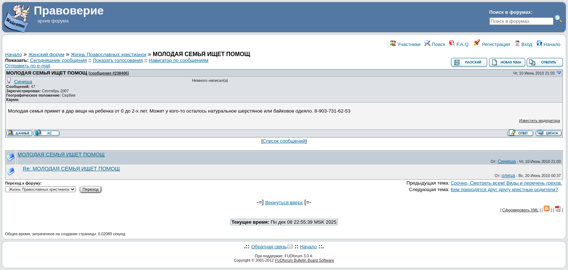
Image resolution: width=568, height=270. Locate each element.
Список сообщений (284, 141)
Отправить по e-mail (27, 65)
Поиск (435, 44)
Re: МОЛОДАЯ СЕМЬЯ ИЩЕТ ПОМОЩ (71, 169)
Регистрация (492, 44)
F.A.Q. (459, 44)
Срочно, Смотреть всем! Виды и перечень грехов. (506, 183)
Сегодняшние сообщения (58, 60)
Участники (405, 44)
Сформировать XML (520, 210)
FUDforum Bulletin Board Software (304, 260)
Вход (523, 44)
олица (508, 175)
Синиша (23, 81)
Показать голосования (118, 60)
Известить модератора (539, 120)
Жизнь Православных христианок (108, 54)
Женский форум (46, 54)
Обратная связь (269, 246)
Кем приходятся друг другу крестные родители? (504, 189)
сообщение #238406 (109, 73)
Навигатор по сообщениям (179, 60)
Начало (548, 44)
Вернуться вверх (284, 202)
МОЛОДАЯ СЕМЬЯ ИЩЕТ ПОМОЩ (46, 73)
